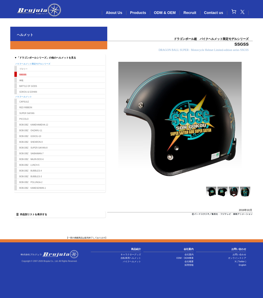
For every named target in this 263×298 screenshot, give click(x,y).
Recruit (189, 13)
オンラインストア (237, 258)
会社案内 (189, 254)
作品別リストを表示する (33, 214)
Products (138, 13)
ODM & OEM (165, 13)
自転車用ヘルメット (131, 258)
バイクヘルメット (132, 261)
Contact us (213, 13)
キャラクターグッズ (131, 254)
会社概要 (189, 261)
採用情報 (189, 265)
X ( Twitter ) (240, 261)
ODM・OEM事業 (185, 258)
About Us (114, 13)
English (242, 265)
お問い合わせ (239, 254)
